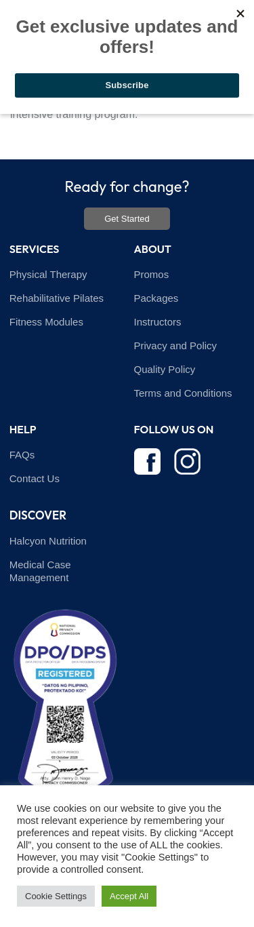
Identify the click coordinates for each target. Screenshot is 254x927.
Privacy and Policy (175, 345)
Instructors (158, 322)
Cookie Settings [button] (56, 896)
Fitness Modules (46, 322)
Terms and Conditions (183, 393)
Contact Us (34, 478)
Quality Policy (165, 369)
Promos (151, 274)
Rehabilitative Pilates (56, 298)
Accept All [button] (129, 896)
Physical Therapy (48, 274)
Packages (156, 298)
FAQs (22, 454)
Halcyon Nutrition (48, 541)
